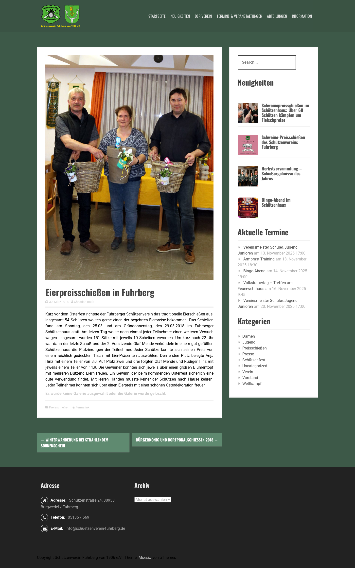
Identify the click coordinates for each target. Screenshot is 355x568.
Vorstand (250, 377)
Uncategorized (254, 366)
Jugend (248, 342)
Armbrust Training (259, 259)
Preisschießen (59, 407)
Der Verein (203, 16)
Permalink (82, 407)
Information (302, 16)
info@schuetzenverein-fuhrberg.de (95, 528)
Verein (247, 371)
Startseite (157, 16)
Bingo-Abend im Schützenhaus (276, 202)
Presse (248, 354)
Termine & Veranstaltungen (239, 16)
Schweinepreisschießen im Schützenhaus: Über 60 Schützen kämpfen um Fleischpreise (285, 112)
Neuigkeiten (180, 16)
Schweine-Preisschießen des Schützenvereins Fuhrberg (283, 142)
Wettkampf (252, 383)
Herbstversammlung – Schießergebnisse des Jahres (282, 173)
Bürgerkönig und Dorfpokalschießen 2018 (177, 440)
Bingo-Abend (254, 271)
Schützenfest (253, 360)
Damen (248, 336)
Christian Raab (84, 302)
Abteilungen (277, 16)
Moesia (145, 557)
